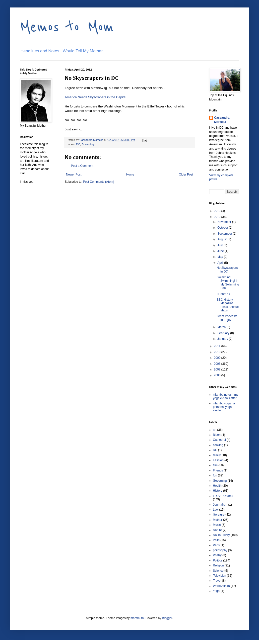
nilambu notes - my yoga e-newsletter (225, 396)
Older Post (186, 174)
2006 (217, 375)
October (223, 227)
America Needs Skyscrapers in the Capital (95, 97)
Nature (217, 530)
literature (219, 514)
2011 (217, 346)
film (215, 465)
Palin (216, 540)
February (223, 333)
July (220, 245)
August (222, 239)
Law (215, 509)
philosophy (220, 550)
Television (219, 575)
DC (78, 144)
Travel (217, 580)
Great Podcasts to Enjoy (227, 317)
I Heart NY (224, 294)
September (225, 233)
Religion (218, 565)
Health (217, 485)
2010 (217, 352)
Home (130, 174)
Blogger (167, 618)
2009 (217, 358)
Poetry (217, 555)
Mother (217, 520)
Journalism (220, 504)
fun (215, 475)
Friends (218, 470)
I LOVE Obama (223, 496)
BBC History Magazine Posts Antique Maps (228, 305)
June (221, 251)
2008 (217, 364)
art (214, 430)
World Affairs (221, 586)
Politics (217, 560)
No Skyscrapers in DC (227, 269)
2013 (217, 211)
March (222, 327)
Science (218, 570)
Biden (217, 435)
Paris (216, 545)
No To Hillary (221, 535)
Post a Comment (82, 166)
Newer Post (73, 174)
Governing (87, 144)
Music (217, 525)
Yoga (216, 591)
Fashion (218, 460)
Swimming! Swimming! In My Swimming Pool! (228, 282)
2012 (217, 217)
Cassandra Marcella (221, 120)
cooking (218, 445)
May (220, 257)
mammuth (137, 618)
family (217, 455)
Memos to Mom (67, 26)
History (217, 490)
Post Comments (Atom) (98, 181)
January (223, 339)
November (224, 222)
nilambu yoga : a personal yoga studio (224, 407)
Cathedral (219, 440)
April (220, 263)
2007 (217, 369)
